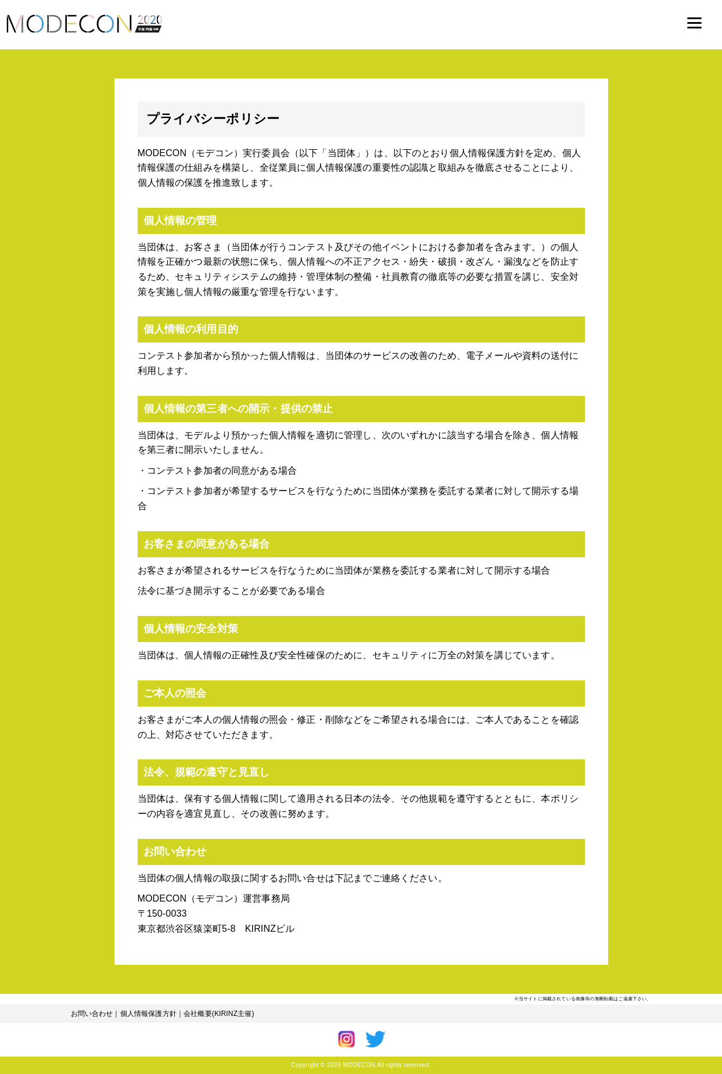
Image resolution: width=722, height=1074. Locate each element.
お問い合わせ (92, 1014)
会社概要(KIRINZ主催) (219, 1014)
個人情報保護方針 (148, 1014)
